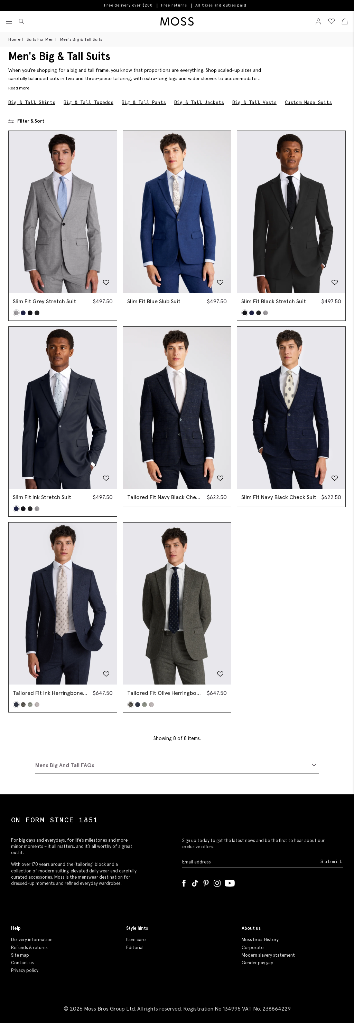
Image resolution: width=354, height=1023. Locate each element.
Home (14, 39)
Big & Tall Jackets (199, 102)
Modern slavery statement (268, 955)
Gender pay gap (257, 963)
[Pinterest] (206, 881)
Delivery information (32, 940)
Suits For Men (40, 39)
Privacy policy (24, 970)
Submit (331, 861)
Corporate (252, 947)
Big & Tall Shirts (31, 102)
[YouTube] (230, 881)
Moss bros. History (260, 940)
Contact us (22, 963)
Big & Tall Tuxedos (88, 102)
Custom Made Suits (308, 102)
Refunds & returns (29, 947)
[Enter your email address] (250, 861)
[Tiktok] (195, 881)
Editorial (134, 947)
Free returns (174, 5)
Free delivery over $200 (128, 5)
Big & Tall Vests (254, 102)
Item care (136, 940)
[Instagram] (217, 881)
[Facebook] (183, 881)
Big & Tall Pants (144, 102)
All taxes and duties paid (220, 5)
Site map (20, 955)
